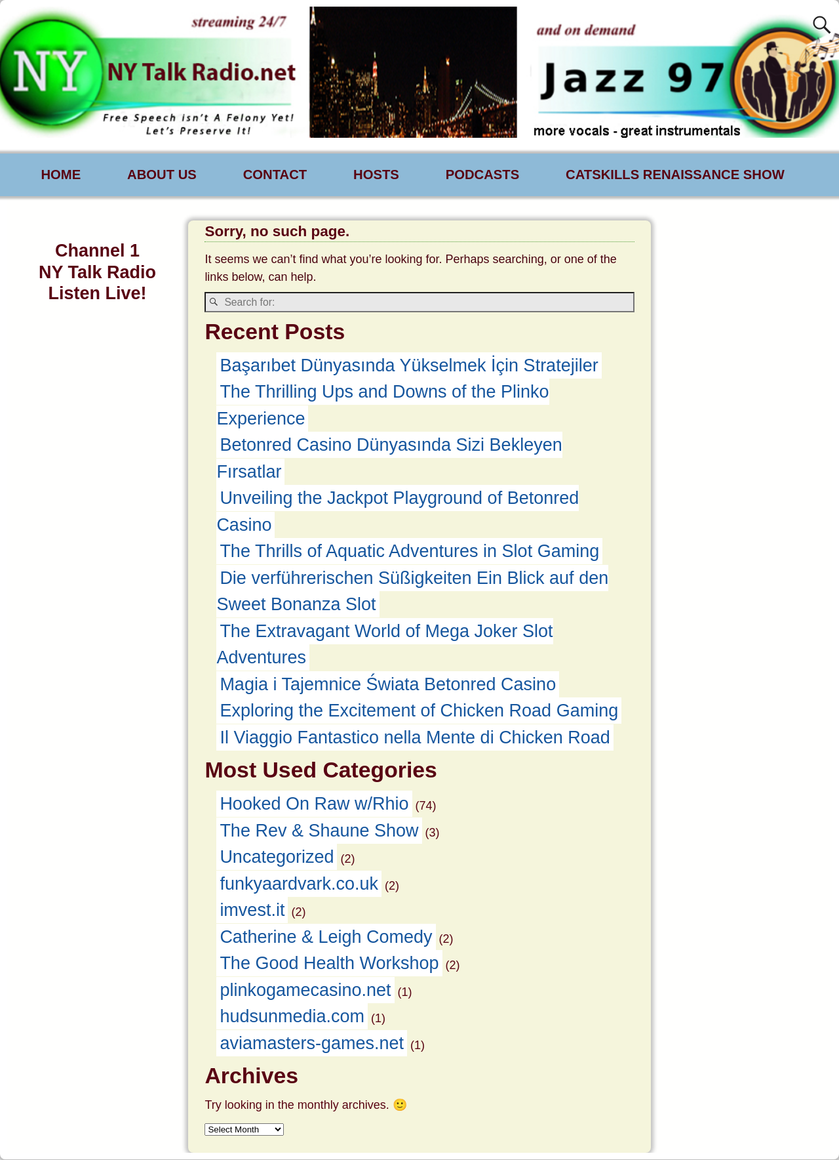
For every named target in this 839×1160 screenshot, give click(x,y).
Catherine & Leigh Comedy (326, 937)
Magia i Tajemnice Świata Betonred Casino (388, 685)
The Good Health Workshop (329, 964)
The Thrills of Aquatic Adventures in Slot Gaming (409, 552)
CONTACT (275, 174)
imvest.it (252, 911)
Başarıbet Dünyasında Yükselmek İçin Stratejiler (409, 366)
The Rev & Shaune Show (319, 831)
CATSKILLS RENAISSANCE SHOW (675, 174)
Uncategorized (277, 857)
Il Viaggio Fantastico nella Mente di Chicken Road (415, 738)
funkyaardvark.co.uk (299, 884)
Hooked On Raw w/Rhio (314, 804)
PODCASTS (483, 174)
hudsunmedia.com (292, 1017)
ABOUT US (162, 174)
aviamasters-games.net (312, 1044)
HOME (61, 174)
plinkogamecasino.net (305, 991)
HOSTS (376, 174)
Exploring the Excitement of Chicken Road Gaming (419, 711)
